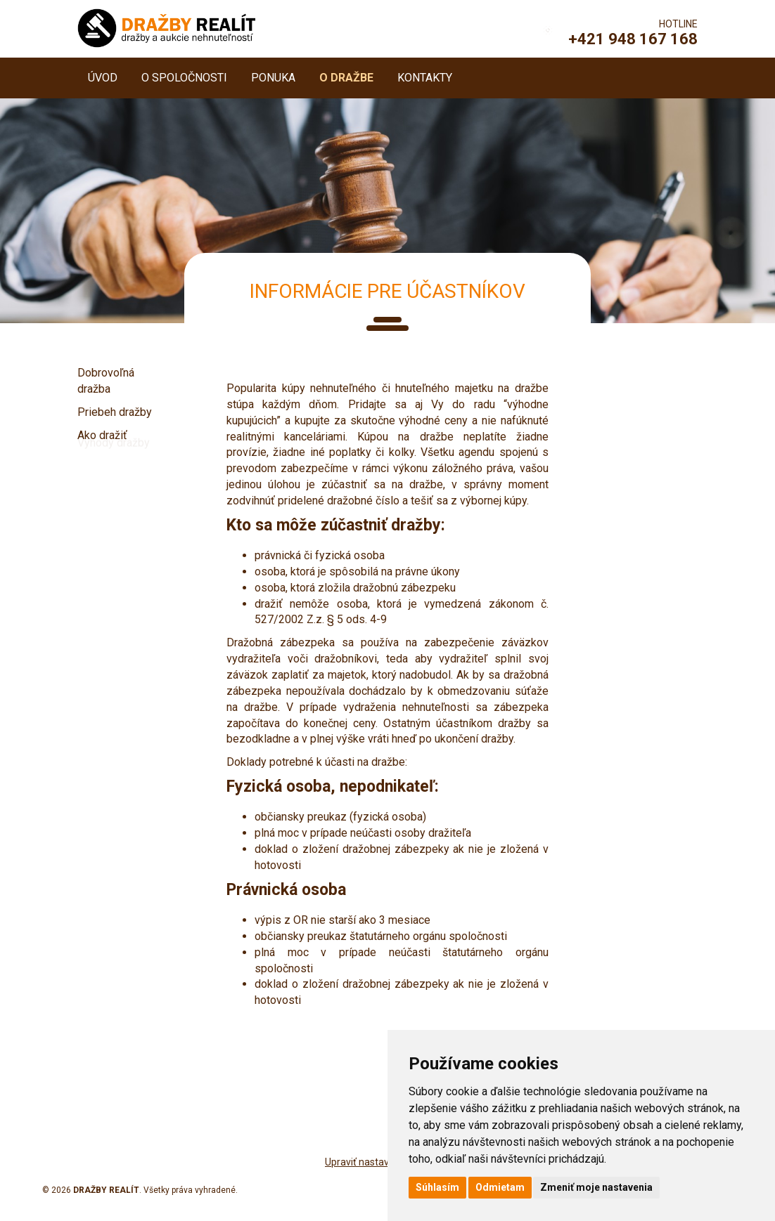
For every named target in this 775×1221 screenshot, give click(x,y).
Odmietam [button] (500, 1187)
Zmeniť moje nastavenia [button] (596, 1187)
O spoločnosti (184, 77)
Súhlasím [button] (437, 1187)
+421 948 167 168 (633, 39)
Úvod (102, 77)
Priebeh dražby (114, 412)
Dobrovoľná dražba (105, 381)
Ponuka (273, 77)
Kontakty (424, 77)
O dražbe (346, 77)
